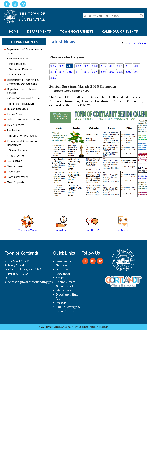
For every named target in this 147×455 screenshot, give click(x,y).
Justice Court (14, 114)
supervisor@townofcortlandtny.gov (28, 282)
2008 (103, 71)
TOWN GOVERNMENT (76, 31)
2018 (111, 66)
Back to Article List (134, 43)
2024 (61, 66)
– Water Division (16, 74)
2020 (95, 66)
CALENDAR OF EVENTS (120, 31)
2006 (120, 71)
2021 (86, 66)
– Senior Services (17, 150)
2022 (78, 66)
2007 (111, 71)
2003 (53, 77)
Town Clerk (13, 171)
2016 (128, 66)
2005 (128, 71)
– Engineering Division (20, 103)
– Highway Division (18, 58)
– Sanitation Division (19, 69)
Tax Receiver (14, 161)
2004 (136, 71)
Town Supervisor (16, 182)
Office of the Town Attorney (23, 119)
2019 (103, 66)
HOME (13, 31)
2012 (70, 71)
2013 (61, 71)
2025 (53, 66)
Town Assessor (15, 166)
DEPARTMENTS (39, 31)
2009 (95, 71)
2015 (136, 66)
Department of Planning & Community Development (23, 81)
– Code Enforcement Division (24, 98)
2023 (70, 66)
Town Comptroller (17, 177)
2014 (53, 71)
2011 (78, 71)
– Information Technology (22, 135)
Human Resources (17, 109)
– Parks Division (16, 64)
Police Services (15, 125)
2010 (86, 71)
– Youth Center (16, 155)
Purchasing (13, 130)
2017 (120, 66)
